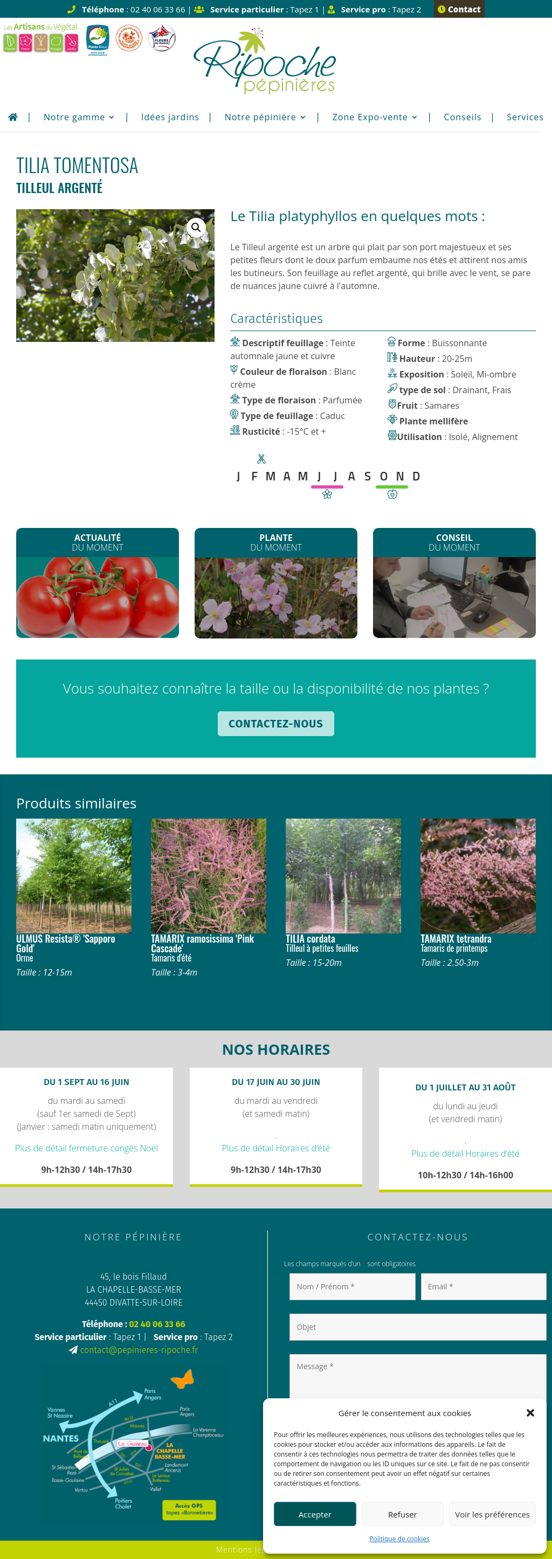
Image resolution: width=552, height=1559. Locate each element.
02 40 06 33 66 (157, 1324)
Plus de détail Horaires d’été (276, 1148)
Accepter (315, 1514)
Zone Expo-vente (370, 118)
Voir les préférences (492, 1514)
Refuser (402, 1514)
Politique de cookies (399, 1538)
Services (525, 118)
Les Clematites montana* (276, 599)
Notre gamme (74, 118)
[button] (530, 1412)
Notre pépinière (260, 118)
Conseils (463, 118)
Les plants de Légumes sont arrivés (98, 598)
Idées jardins (170, 118)
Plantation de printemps (454, 597)
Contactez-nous (276, 723)
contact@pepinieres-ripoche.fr (139, 1350)
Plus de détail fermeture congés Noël (86, 1148)
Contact (459, 9)
